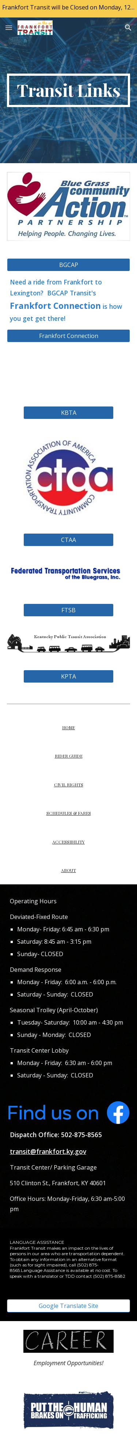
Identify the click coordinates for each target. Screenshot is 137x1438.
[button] (9, 27)
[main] (68, 90)
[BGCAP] (68, 265)
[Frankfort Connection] (68, 336)
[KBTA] (68, 413)
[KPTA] (68, 676)
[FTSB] (68, 610)
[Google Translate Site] (68, 1306)
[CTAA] (68, 540)
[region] (68, 8)
